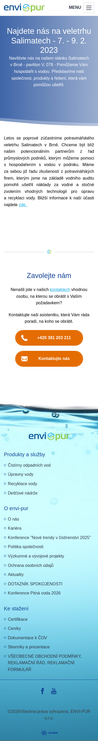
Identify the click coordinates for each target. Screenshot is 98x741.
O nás (13, 519)
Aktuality (16, 574)
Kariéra (14, 528)
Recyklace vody (22, 484)
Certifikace (18, 619)
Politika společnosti (25, 546)
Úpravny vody (20, 474)
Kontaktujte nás (54, 358)
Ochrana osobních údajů (30, 565)
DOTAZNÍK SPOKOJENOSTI (35, 584)
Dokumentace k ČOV (27, 638)
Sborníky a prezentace (29, 647)
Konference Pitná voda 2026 (34, 593)
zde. (23, 204)
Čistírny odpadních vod (29, 465)
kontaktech (60, 289)
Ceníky (14, 628)
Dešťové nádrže (23, 493)
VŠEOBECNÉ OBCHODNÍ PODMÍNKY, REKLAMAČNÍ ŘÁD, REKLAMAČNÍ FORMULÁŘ (45, 663)
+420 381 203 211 (54, 337)
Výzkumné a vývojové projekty (36, 556)
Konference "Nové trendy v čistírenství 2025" (49, 537)
